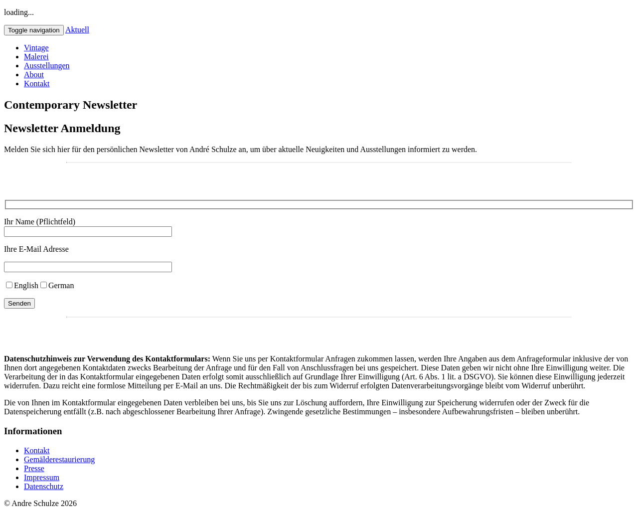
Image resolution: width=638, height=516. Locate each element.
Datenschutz (43, 486)
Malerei (36, 56)
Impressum (41, 477)
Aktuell (77, 29)
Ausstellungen (47, 65)
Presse (34, 468)
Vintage (36, 47)
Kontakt (37, 83)
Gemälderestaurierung (59, 459)
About (34, 74)
